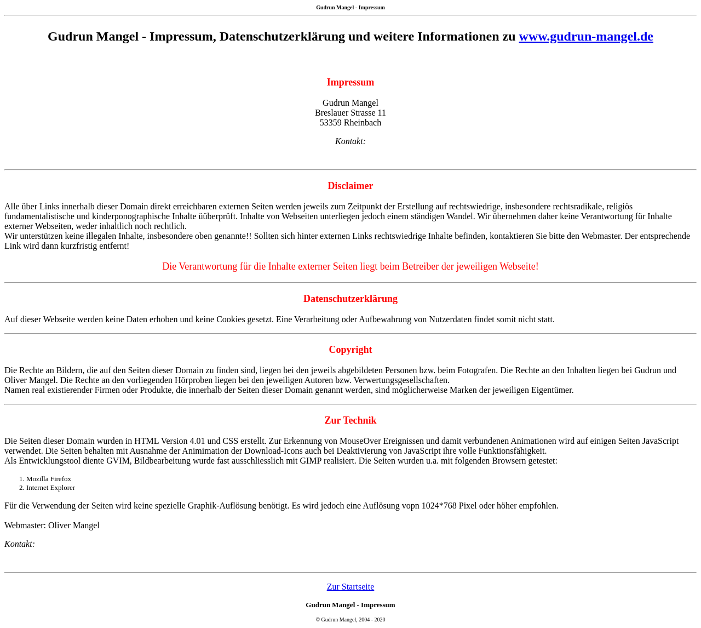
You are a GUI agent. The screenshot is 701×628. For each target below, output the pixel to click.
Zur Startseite (351, 586)
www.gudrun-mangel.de (586, 36)
